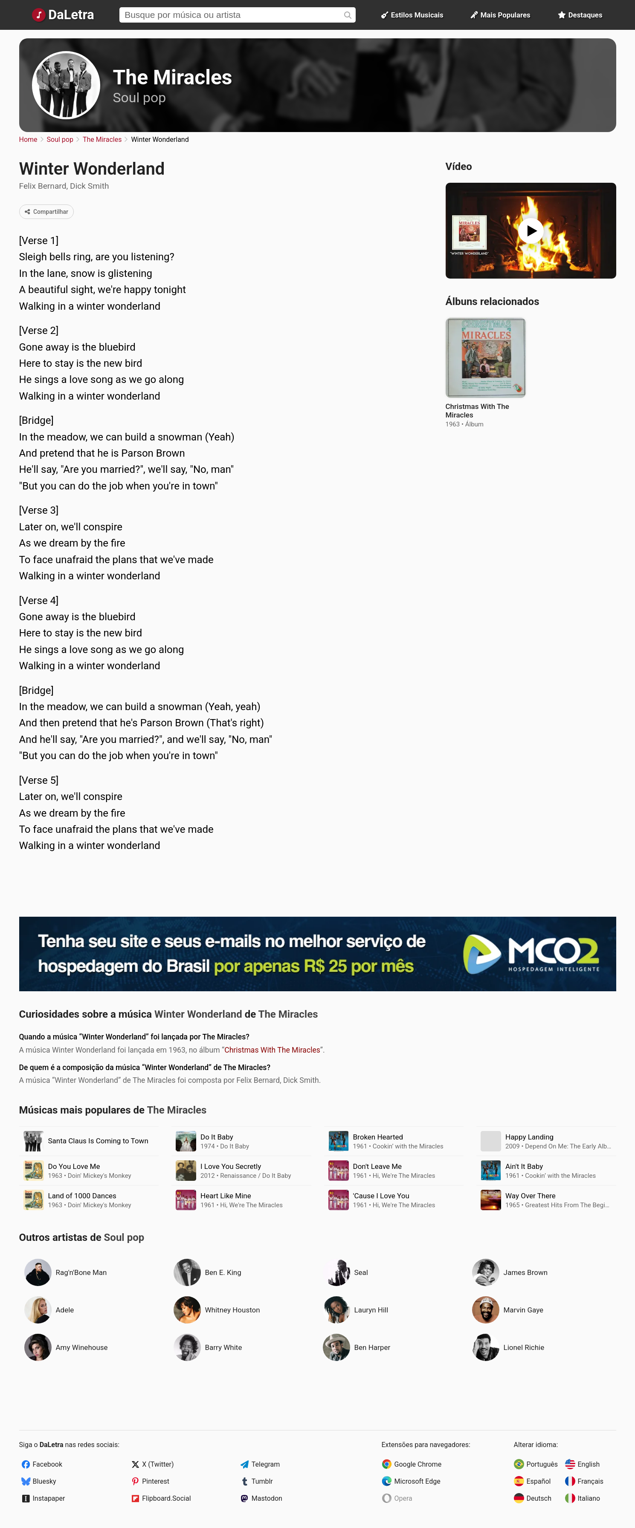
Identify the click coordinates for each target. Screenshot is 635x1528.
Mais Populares (501, 15)
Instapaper (49, 1498)
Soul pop (139, 97)
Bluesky (44, 1481)
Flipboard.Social (166, 1498)
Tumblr (262, 1481)
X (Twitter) (158, 1464)
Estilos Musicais (412, 15)
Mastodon (267, 1498)
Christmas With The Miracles (272, 1050)
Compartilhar (47, 211)
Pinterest (155, 1481)
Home (28, 139)
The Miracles (172, 77)
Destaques (580, 15)
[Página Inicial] (63, 15)
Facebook (47, 1464)
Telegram (266, 1464)
